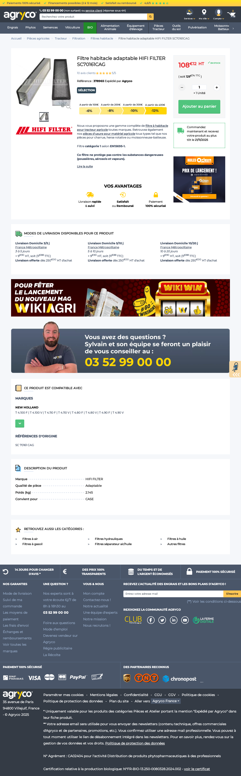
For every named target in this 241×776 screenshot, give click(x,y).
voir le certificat (197, 769)
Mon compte (93, 593)
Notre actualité (95, 606)
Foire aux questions (59, 623)
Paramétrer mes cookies (63, 695)
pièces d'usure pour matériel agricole (109, 133)
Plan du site (119, 701)
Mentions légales (104, 695)
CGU (158, 695)
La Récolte (51, 655)
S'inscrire (232, 593)
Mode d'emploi (55, 629)
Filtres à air (30, 539)
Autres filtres (176, 544)
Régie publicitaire (57, 648)
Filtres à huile (176, 539)
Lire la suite (85, 166)
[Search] (93, 16)
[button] (189, 14)
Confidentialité (136, 695)
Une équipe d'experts (100, 612)
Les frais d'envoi (16, 625)
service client (93, 10)
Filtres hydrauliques (109, 539)
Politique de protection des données (73, 701)
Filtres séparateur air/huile (113, 544)
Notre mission (94, 619)
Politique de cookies (198, 695)
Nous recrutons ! (96, 625)
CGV (172, 695)
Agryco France (165, 701)
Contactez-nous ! (97, 600)
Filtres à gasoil (32, 544)
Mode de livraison (17, 593)
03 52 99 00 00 (52, 10)
